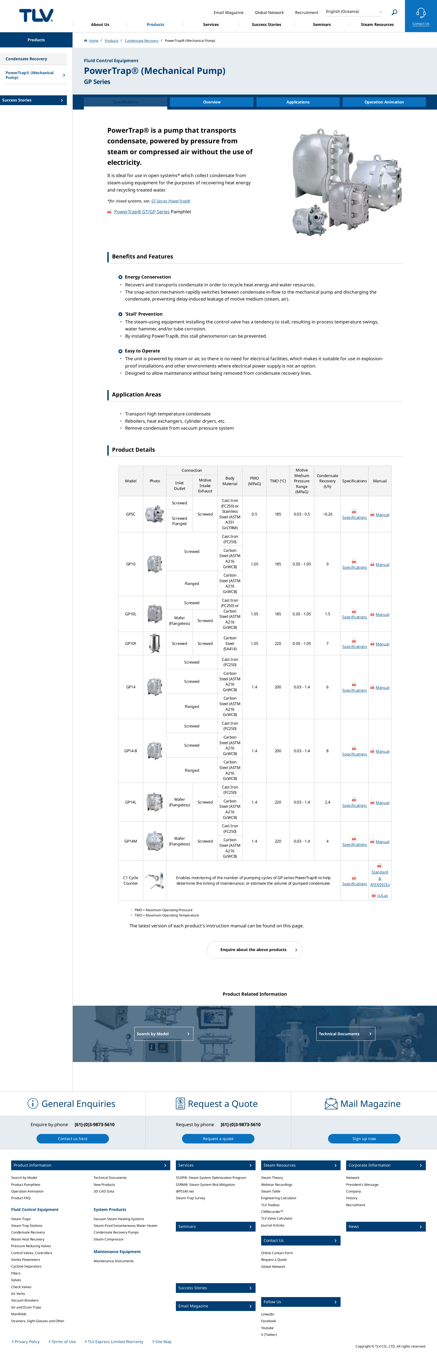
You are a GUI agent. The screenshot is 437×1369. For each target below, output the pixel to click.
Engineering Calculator (279, 1198)
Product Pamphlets (25, 1184)
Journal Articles (273, 1225)
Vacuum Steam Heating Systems (119, 1218)
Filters (16, 1273)
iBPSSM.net (185, 1191)
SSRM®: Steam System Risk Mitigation (205, 1184)
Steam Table (270, 1191)
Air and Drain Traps (26, 1307)
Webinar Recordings (276, 1184)
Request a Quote (274, 1259)
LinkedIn (267, 1314)
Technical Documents (110, 1177)
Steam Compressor (109, 1239)
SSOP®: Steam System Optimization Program (211, 1177)
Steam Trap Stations (26, 1225)
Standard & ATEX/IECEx (380, 878)
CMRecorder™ (272, 1211)
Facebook (268, 1321)
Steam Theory (272, 1177)
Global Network (273, 1266)
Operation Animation (27, 1191)
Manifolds (18, 1314)
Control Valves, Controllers (31, 1253)
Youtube (267, 1328)
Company (353, 1191)
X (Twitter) (269, 1334)
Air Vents (18, 1293)
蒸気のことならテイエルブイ (36, 15)
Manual (382, 514)
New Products (104, 1184)
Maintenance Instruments (114, 1261)
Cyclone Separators (26, 1266)
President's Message (362, 1184)
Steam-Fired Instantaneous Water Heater (126, 1225)
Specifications (354, 517)
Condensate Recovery (28, 1232)
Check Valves (21, 1287)
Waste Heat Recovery (27, 1239)
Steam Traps (21, 1218)
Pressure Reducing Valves (31, 1246)
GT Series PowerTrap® (170, 201)
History (351, 1198)
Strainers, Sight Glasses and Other (37, 1321)
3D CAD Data (104, 1191)
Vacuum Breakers (25, 1300)
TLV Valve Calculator (277, 1218)
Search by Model (24, 1177)
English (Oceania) (342, 11)
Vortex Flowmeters (25, 1259)
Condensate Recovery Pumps (116, 1232)
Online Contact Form (277, 1253)
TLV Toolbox (270, 1205)
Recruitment (355, 1205)
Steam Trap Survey (190, 1198)
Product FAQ (20, 1198)
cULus (382, 895)
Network (352, 1177)
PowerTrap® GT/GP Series (142, 212)
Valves (16, 1280)
